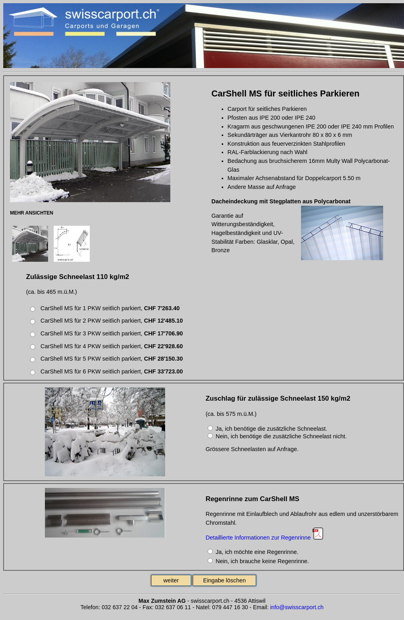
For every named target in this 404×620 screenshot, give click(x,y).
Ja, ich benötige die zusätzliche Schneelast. (271, 428)
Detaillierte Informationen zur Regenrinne (258, 537)
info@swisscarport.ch (296, 607)
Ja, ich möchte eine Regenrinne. (257, 552)
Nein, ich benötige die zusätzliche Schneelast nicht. (281, 436)
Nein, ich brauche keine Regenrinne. (262, 561)
